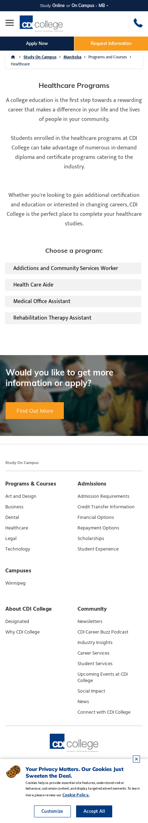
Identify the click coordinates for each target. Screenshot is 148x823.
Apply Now (37, 43)
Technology (17, 549)
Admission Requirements (103, 496)
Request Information (111, 43)
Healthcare (20, 63)
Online (58, 5)
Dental (12, 517)
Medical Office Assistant (41, 301)
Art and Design (20, 496)
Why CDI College (22, 632)
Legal (10, 538)
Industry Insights (95, 642)
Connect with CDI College (104, 712)
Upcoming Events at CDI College (103, 677)
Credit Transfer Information (106, 507)
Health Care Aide (33, 285)
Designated (17, 621)
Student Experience (98, 549)
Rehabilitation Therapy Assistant (52, 318)
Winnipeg (15, 583)
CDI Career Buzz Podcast (103, 632)
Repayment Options (98, 528)
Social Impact (91, 691)
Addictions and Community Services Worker (65, 268)
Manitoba (72, 56)
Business (14, 507)
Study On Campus (39, 56)
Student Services (95, 664)
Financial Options (96, 517)
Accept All (94, 811)
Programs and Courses (107, 56)
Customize (52, 811)
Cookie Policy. (75, 794)
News (83, 702)
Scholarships (91, 538)
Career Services (93, 653)
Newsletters (90, 621)
